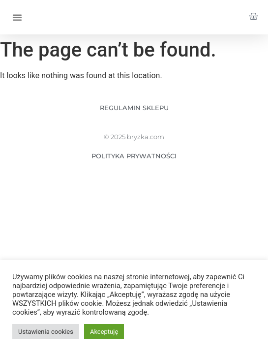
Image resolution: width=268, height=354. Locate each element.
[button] (17, 17)
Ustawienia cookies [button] (45, 331)
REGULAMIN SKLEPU (134, 108)
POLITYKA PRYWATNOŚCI (134, 156)
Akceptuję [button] (104, 331)
